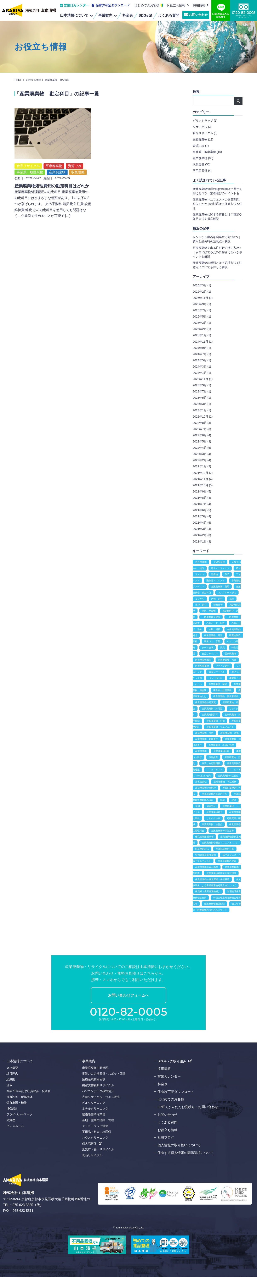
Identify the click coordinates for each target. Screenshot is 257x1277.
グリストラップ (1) (205, 120)
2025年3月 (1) (202, 322)
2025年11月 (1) (203, 297)
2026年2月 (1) (202, 291)
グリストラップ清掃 (95, 1126)
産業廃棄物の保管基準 (222, 830)
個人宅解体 (89, 1143)
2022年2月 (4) (202, 460)
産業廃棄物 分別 (215, 721)
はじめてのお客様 (147, 5)
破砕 (234, 800)
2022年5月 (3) (202, 441)
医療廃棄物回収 (203, 660)
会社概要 (12, 1067)
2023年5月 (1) (202, 397)
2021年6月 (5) (202, 510)
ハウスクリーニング (95, 1137)
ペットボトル (215, 678)
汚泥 (222, 647)
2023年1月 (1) (202, 410)
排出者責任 (201, 781)
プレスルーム (15, 1126)
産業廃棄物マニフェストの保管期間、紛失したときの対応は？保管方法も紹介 (217, 204)
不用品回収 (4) (202, 170)
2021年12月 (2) (203, 472)
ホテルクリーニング (95, 1108)
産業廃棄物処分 (214, 812)
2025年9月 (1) (202, 304)
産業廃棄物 (57, 162)
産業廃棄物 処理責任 (206, 739)
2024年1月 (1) (202, 372)
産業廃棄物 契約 (218, 684)
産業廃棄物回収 (221, 751)
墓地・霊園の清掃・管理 (98, 1120)
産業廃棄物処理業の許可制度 (221, 873)
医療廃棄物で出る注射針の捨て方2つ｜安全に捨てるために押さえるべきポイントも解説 (217, 252)
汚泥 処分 (217, 599)
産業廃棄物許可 (210, 714)
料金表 (162, 1084)
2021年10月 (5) (203, 485)
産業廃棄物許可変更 (205, 702)
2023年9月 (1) (202, 385)
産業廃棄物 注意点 (212, 824)
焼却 (197, 806)
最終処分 (211, 806)
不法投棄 (213, 757)
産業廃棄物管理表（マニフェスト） (220, 842)
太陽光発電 (219, 562)
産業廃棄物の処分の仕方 (214, 794)
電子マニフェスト (220, 568)
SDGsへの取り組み (172, 1061)
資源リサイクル (217, 672)
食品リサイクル (28, 156)
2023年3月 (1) (202, 404)
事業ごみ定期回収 (211, 763)
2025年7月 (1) (202, 310)
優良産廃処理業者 (204, 836)
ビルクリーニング (93, 1102)
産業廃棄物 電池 (213, 635)
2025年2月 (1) (202, 329)
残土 (231, 599)
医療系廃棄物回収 (93, 1079)
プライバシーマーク (19, 1114)
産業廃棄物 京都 (229, 733)
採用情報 (164, 1068)
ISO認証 (11, 1108)
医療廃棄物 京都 (227, 660)
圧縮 (222, 800)
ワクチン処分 (222, 666)
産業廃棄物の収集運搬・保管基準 (212, 879)
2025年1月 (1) (202, 335)
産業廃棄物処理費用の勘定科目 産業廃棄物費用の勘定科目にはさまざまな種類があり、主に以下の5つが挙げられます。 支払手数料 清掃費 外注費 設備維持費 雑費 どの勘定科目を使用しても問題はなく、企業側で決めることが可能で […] (53, 194)
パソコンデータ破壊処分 (98, 1091)
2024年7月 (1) (202, 354)
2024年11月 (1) (203, 341)
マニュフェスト (214, 769)
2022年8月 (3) (202, 422)
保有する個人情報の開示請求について (186, 1153)
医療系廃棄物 (202, 666)
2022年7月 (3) (202, 429)
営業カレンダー (169, 1076)
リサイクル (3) (202, 126)
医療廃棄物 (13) (203, 139)
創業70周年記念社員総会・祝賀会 (28, 1091)
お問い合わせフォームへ (128, 995)
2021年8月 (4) (202, 497)
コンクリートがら (227, 592)
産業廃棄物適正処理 (214, 903)
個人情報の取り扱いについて (179, 1145)
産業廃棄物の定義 (227, 861)
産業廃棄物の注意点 (228, 775)
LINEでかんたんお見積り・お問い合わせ (188, 1107)
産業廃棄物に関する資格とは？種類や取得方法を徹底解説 (217, 216)
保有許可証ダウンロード (113, 5)
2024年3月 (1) (202, 366)
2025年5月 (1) (202, 316)
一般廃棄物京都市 (211, 617)
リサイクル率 (213, 818)
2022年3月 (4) (202, 454)
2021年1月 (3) (202, 541)
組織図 (10, 1079)
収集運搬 (78, 162)
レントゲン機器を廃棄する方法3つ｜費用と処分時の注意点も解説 (217, 239)
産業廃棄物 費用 (220, 586)
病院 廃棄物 (209, 611)
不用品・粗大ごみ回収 (96, 1131)
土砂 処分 (201, 605)
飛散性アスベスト (215, 580)
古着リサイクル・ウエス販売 (101, 1097)
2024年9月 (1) (202, 347)
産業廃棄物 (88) (203, 158)
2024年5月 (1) (202, 360)
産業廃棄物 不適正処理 (221, 745)
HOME (18, 80)
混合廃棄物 (201, 562)
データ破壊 (207, 647)
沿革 (9, 1085)
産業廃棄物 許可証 (212, 708)
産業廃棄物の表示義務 (206, 867)
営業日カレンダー (76, 5)
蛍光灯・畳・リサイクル (98, 1149)
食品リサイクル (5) (205, 133)
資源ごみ (74, 156)
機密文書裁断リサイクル (98, 1085)
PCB (227, 574)
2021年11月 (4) (203, 479)
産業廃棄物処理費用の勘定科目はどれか (52, 176)
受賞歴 (10, 1120)
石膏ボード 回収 (215, 623)
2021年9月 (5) (202, 491)
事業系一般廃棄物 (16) (207, 152)
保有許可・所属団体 (19, 1097)
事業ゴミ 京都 (212, 641)
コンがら (199, 599)
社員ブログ (166, 1137)
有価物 (214, 574)
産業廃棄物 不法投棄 (224, 781)
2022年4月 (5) (202, 447)
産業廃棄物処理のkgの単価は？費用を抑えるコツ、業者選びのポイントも (217, 191)
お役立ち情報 (176, 5)
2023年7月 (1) (202, 391)
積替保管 (218, 605)
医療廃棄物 (54, 156)
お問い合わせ (198, 14)
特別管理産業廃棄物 (205, 855)
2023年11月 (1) (203, 379)
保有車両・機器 (16, 1102)
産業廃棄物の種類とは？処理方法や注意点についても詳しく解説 (217, 265)
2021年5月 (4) (202, 516)
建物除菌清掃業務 (93, 1114)
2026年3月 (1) (202, 285)
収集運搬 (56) (201, 164)
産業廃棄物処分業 (225, 849)
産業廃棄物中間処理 (205, 788)
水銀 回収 (214, 629)
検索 (238, 101)
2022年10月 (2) (203, 416)
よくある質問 (167, 1122)
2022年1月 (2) (202, 466)
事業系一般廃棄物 (30, 162)
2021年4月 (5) (202, 522)
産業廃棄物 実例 (204, 733)
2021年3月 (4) (202, 528)
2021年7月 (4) (202, 504)
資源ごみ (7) (201, 145)
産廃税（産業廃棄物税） (207, 891)
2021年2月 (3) (202, 535)
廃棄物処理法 (202, 849)
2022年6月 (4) (202, 435)
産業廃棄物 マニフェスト (220, 727)
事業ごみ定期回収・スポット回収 (104, 1073)
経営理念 (12, 1073)
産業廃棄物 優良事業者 (225, 696)
